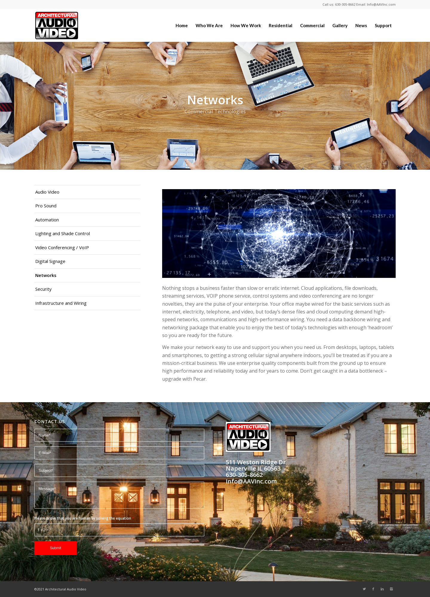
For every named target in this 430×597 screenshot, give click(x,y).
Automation (47, 220)
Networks (45, 275)
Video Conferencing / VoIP (62, 247)
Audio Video (47, 192)
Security (43, 289)
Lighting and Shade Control (62, 233)
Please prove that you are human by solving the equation (84, 518)
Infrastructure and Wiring (61, 303)
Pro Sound (45, 206)
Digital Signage (50, 261)
